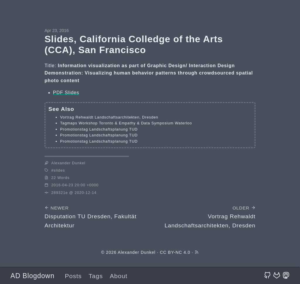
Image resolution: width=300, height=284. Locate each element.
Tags (96, 276)
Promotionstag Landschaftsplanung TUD (99, 129)
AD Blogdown (32, 276)
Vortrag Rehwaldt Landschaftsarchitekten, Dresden (109, 117)
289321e (59, 192)
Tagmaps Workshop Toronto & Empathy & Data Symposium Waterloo (126, 123)
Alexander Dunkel (137, 252)
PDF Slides (66, 92)
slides (59, 170)
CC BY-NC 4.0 (175, 252)
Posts (73, 276)
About (118, 276)
